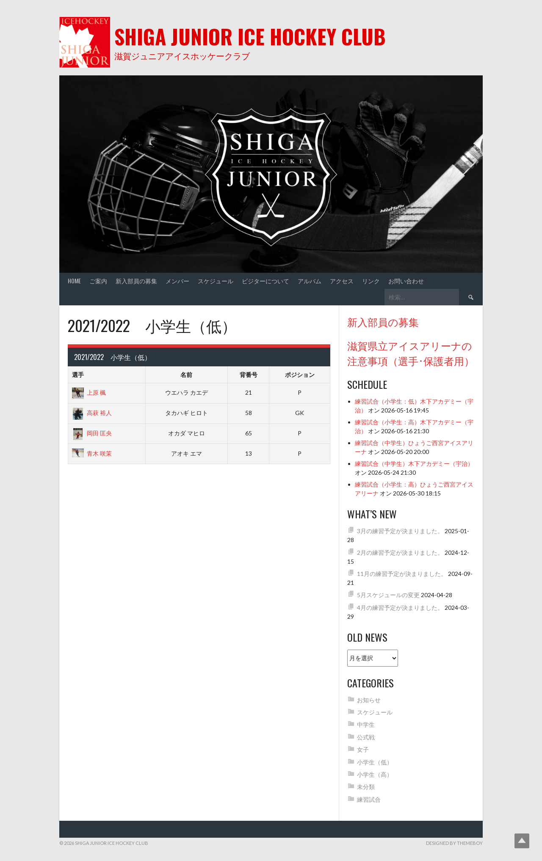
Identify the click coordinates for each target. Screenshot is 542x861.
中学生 (366, 724)
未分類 (366, 786)
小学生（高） (375, 774)
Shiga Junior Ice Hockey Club (250, 36)
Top (521, 840)
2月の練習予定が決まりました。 (400, 552)
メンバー (177, 280)
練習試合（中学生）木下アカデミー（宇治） (414, 463)
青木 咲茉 (92, 453)
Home (74, 280)
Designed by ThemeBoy (454, 843)
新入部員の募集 (136, 280)
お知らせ (369, 699)
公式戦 (366, 737)
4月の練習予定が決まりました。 (400, 607)
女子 (363, 749)
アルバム (309, 280)
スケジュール (215, 280)
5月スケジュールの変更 (388, 594)
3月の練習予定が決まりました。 (400, 530)
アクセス (342, 280)
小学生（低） (375, 762)
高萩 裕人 (92, 412)
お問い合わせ (406, 280)
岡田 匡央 (92, 433)
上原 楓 (89, 392)
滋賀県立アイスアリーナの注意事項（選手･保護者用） (410, 353)
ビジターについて (265, 280)
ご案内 (98, 280)
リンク (371, 280)
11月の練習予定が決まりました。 (402, 573)
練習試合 (369, 799)
